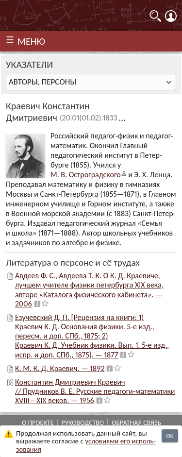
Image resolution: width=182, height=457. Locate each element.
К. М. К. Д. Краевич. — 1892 (59, 368)
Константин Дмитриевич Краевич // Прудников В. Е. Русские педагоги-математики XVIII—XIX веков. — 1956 (95, 391)
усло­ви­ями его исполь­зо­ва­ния (86, 445)
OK (169, 436)
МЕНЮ (31, 41)
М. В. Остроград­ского (85, 174)
